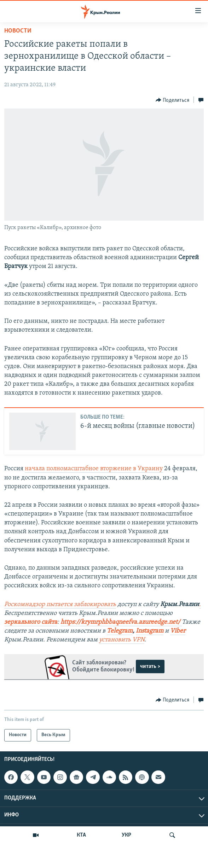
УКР (126, 835)
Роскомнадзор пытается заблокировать (60, 604)
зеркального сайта (30, 622)
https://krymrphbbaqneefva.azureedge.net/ (120, 622)
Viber (177, 631)
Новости (17, 31)
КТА (81, 835)
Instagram (149, 631)
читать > (150, 666)
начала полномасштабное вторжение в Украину (94, 468)
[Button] (173, 100)
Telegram (120, 631)
